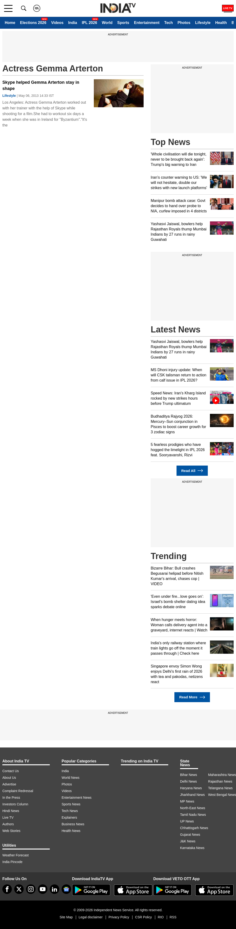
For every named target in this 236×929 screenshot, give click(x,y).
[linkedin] (54, 889)
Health (221, 23)
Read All (192, 470)
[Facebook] (7, 889)
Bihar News (188, 775)
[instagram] (31, 889)
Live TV (8, 817)
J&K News (187, 841)
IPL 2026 (89, 23)
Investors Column (15, 804)
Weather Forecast (15, 855)
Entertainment (146, 23)
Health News (71, 831)
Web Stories (11, 831)
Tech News (70, 811)
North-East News (192, 808)
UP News (187, 821)
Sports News (71, 804)
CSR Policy (143, 917)
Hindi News (10, 811)
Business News (73, 824)
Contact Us (10, 771)
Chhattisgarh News (194, 828)
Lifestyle (202, 23)
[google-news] (66, 889)
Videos (57, 23)
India (72, 23)
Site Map (66, 917)
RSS (173, 917)
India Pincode (12, 862)
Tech (168, 23)
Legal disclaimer (91, 917)
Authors (8, 824)
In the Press (11, 797)
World (107, 23)
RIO (161, 917)
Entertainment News (76, 797)
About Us (9, 778)
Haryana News (191, 788)
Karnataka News (192, 848)
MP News (187, 801)
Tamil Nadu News (193, 815)
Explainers (69, 817)
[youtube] (42, 889)
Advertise (9, 784)
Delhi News (188, 781)
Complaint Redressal (17, 791)
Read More (192, 697)
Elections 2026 (33, 23)
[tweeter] (19, 889)
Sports (123, 23)
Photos (183, 23)
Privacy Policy (119, 917)
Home (10, 23)
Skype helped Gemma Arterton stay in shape (40, 85)
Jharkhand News (192, 795)
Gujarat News (190, 834)
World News (70, 778)
